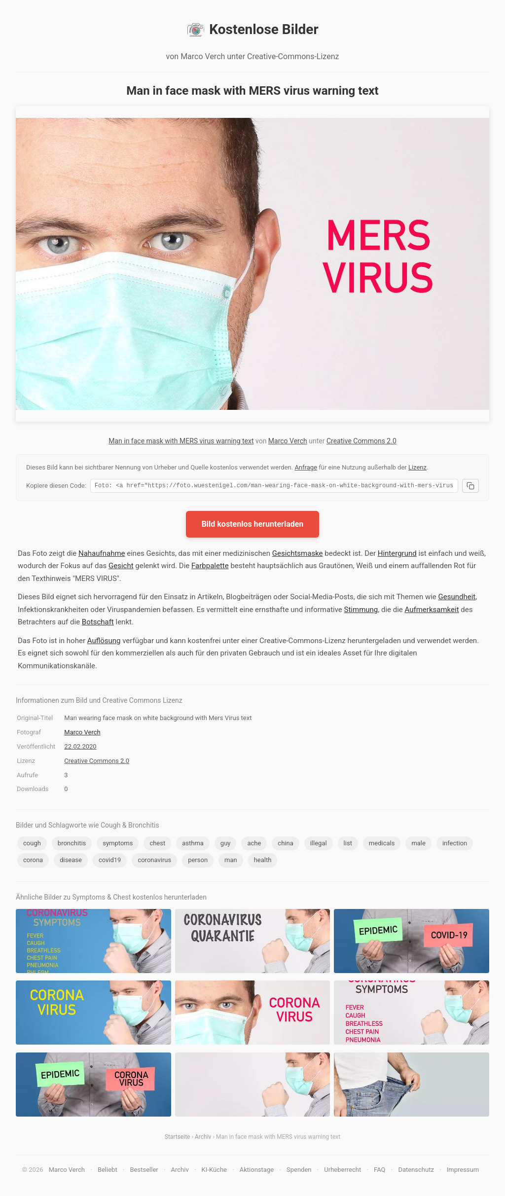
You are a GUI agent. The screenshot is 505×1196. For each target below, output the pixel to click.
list (348, 844)
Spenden (299, 1171)
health (263, 861)
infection (454, 844)
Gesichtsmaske (297, 554)
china (285, 844)
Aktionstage (257, 1171)
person (198, 861)
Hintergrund (397, 554)
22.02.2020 (80, 748)
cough (32, 844)
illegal (318, 844)
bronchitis (72, 844)
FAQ (379, 1171)
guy (225, 844)
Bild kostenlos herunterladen (253, 525)
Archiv (203, 1138)
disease (71, 861)
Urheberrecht (342, 1171)
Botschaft (98, 623)
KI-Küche (214, 1171)
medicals (382, 844)
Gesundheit (457, 598)
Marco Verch (287, 441)
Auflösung (104, 642)
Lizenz (417, 467)
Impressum (463, 1171)
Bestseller (144, 1171)
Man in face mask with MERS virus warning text (180, 441)
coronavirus (154, 861)
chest (157, 844)
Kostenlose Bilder (252, 29)
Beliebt (107, 1171)
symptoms (118, 844)
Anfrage (305, 467)
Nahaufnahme (101, 554)
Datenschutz (415, 1171)
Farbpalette (210, 567)
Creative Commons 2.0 (361, 441)
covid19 (110, 861)
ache (254, 844)
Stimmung (361, 611)
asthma (193, 844)
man (230, 861)
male (418, 844)
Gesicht (121, 567)
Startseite (177, 1138)
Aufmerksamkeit (432, 611)
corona (33, 861)
